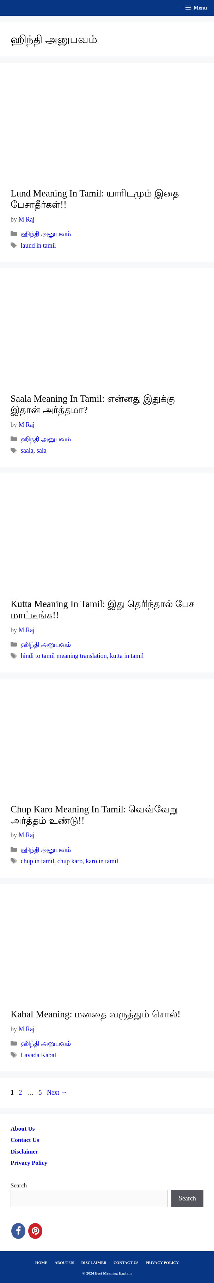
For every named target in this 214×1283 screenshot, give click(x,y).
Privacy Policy (29, 1163)
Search (19, 1185)
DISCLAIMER (93, 1262)
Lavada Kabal (38, 1055)
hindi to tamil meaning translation (64, 655)
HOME (41, 1262)
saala (27, 450)
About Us (23, 1128)
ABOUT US (64, 1262)
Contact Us (25, 1140)
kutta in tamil (127, 655)
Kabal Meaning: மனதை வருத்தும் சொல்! (96, 1014)
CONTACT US (126, 1262)
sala (42, 450)
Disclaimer (24, 1151)
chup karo (69, 861)
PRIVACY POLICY (162, 1262)
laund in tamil (38, 245)
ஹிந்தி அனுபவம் (46, 233)
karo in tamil (102, 861)
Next (57, 1092)
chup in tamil (37, 861)
